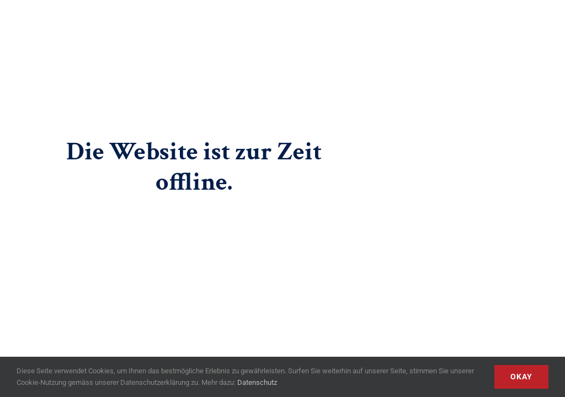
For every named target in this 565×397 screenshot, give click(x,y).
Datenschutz (257, 382)
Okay (521, 376)
